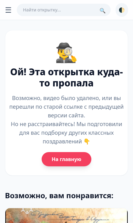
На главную (66, 159)
